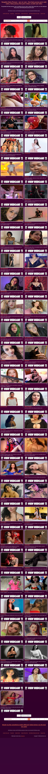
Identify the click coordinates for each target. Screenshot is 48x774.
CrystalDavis (27, 549)
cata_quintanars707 (28, 355)
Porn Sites (12, 13)
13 (36, 20)
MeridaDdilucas (27, 330)
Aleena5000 (26, 282)
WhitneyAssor (4, 63)
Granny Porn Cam (6, 13)
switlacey (26, 258)
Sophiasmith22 (4, 160)
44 (44, 20)
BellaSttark (26, 379)
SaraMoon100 (3, 209)
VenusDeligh (27, 718)
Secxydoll (3, 258)
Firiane (25, 670)
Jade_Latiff (3, 524)
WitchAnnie (3, 112)
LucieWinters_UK (28, 63)
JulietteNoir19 (4, 742)
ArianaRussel (3, 136)
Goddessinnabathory (5, 87)
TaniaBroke (26, 694)
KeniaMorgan (27, 451)
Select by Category (26, 17)
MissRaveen (27, 306)
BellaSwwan (3, 694)
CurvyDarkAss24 (4, 622)
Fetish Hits (23, 773)
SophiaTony (3, 476)
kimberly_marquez (4, 718)
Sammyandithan (27, 233)
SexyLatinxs (3, 185)
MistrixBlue (26, 87)
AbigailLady (27, 403)
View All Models (7, 20)
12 (33, 20)
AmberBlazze (3, 646)
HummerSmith (4, 597)
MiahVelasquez (4, 306)
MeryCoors (3, 573)
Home (19, 17)
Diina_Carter (3, 355)
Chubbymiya (27, 597)
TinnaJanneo (27, 160)
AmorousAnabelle (28, 476)
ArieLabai (3, 233)
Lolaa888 (26, 622)
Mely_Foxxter (27, 646)
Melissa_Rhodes (28, 427)
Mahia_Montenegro (5, 403)
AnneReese (3, 379)
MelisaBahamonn (4, 282)
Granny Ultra (43, 13)
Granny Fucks (17, 13)
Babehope (26, 185)
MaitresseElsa (27, 209)
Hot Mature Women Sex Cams (34, 13)
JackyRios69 (27, 136)
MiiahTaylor (26, 500)
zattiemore (3, 670)
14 (39, 20)
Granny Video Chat (24, 13)
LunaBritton (27, 112)
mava (25, 39)
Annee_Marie (3, 549)
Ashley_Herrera (4, 330)
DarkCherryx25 (4, 427)
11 (31, 20)
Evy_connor (3, 451)
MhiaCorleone (4, 39)
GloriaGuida (3, 500)
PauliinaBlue (27, 573)
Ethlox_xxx (26, 524)
